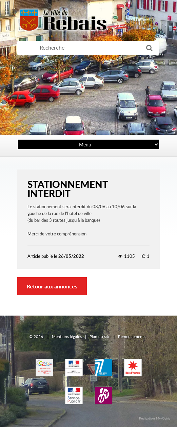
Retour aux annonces (52, 286)
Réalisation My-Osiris (154, 418)
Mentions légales (67, 336)
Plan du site (100, 336)
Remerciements (131, 336)
